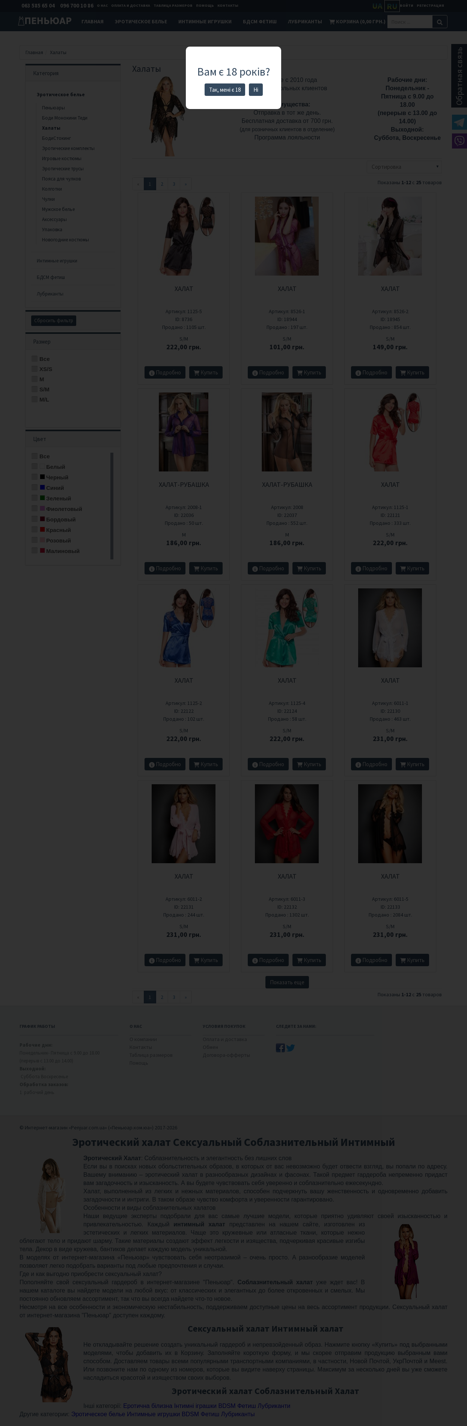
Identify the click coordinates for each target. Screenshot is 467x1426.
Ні (255, 89)
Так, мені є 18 (225, 89)
